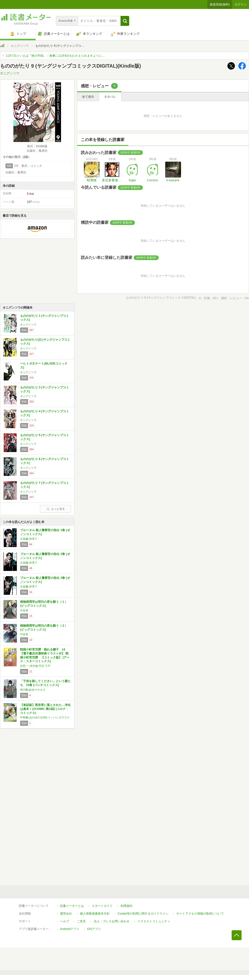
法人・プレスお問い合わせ (111, 921)
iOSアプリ (94, 929)
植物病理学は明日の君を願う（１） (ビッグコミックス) (44, 603)
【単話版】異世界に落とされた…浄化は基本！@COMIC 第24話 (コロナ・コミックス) (45, 708)
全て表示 (88, 96)
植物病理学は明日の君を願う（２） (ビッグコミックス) (44, 627)
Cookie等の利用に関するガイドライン (143, 913)
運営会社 (66, 913)
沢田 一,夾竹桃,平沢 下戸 (35, 665)
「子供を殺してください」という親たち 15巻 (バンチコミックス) (45, 683)
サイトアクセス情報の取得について (200, 913)
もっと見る (55, 509)
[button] (125, 21)
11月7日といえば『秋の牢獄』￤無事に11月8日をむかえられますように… (55, 55)
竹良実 (24, 610)
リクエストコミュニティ (153, 921)
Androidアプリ (69, 929)
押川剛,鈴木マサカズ (32, 689)
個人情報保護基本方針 (95, 913)
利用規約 (126, 905)
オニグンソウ (20, 45)
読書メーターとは (72, 905)
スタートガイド (102, 905)
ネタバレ (110, 96)
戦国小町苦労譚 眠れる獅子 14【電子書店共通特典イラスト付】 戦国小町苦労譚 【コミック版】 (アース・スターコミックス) (44, 655)
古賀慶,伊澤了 (28, 538)
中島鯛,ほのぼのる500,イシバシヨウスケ (45, 717)
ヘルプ (64, 921)
